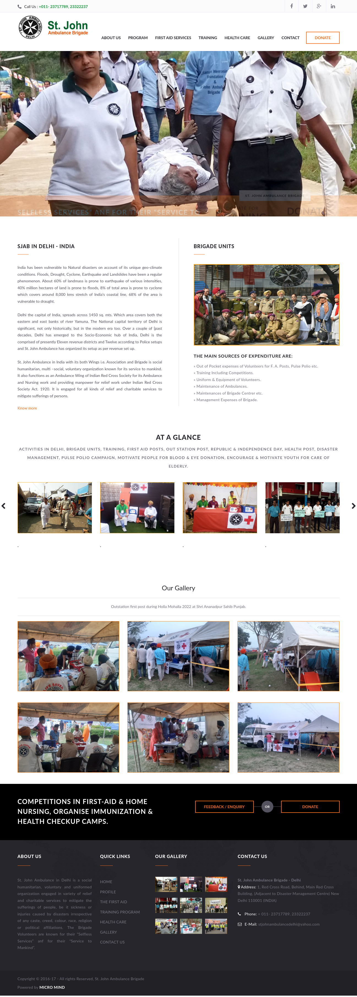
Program (138, 37)
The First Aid (113, 901)
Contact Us (112, 942)
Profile (108, 891)
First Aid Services (173, 37)
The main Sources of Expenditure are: (243, 355)
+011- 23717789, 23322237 (63, 6)
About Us (111, 37)
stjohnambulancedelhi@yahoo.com (289, 924)
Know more (27, 408)
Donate (323, 37)
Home (106, 881)
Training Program (120, 912)
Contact (291, 37)
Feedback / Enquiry (224, 806)
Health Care (237, 37)
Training (208, 37)
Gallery (266, 37)
